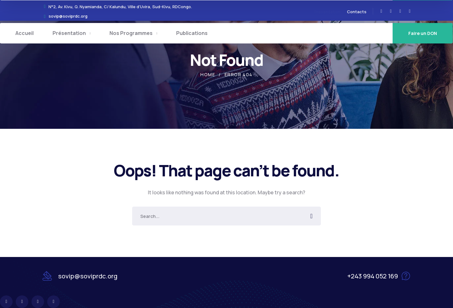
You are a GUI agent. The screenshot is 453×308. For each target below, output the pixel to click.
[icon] (381, 11)
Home (207, 74)
